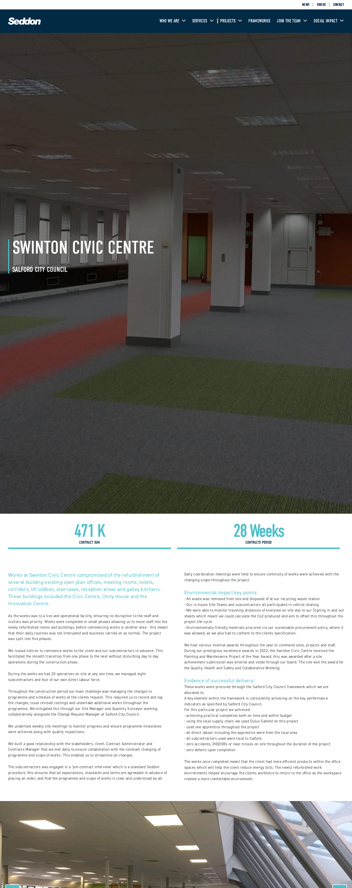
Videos (321, 5)
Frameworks (259, 21)
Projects (231, 21)
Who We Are (173, 21)
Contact (338, 5)
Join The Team (292, 21)
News (305, 5)
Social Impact (329, 21)
